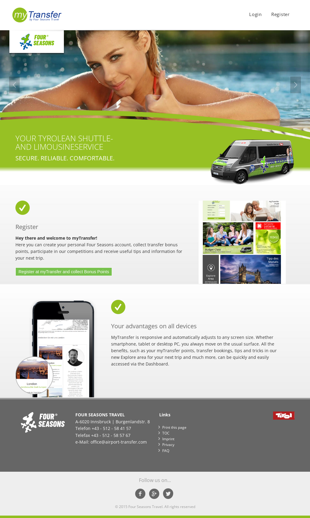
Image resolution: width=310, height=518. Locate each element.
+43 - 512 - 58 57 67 (110, 435)
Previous (14, 85)
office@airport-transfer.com (119, 442)
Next (295, 85)
